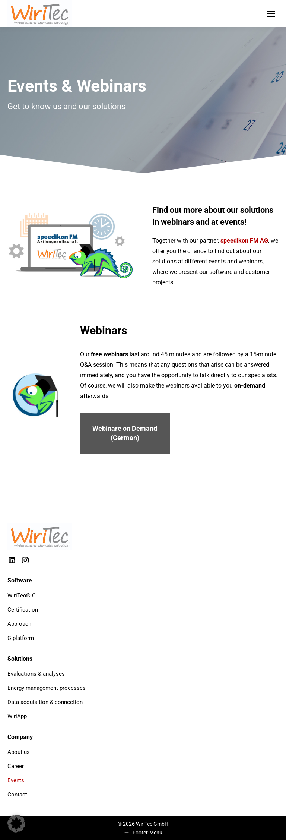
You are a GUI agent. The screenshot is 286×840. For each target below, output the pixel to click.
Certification (22, 609)
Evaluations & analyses (36, 673)
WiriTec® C (21, 595)
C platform (20, 638)
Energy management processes (46, 688)
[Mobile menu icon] (271, 13)
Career (15, 766)
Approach (19, 623)
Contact (17, 794)
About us (18, 752)
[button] (16, 823)
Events (15, 780)
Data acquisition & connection (45, 702)
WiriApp (17, 716)
